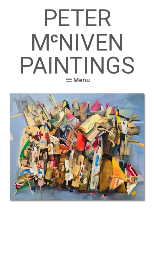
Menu (81, 80)
